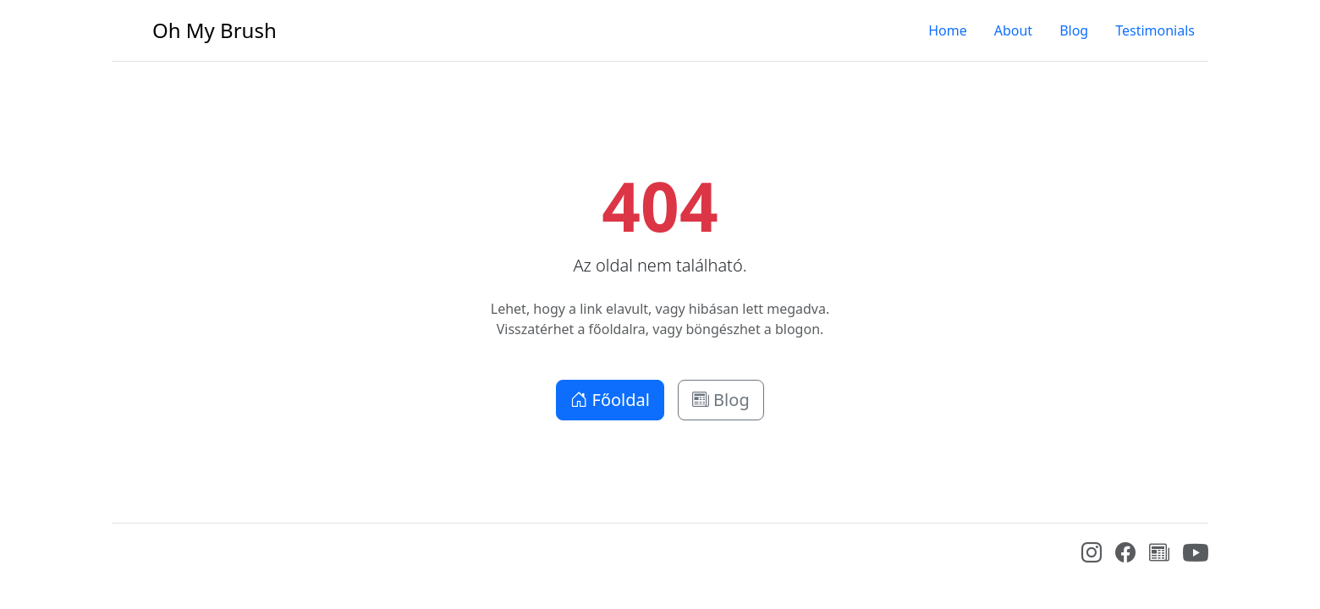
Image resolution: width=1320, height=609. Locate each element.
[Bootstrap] (124, 556)
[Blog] (1159, 555)
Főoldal (610, 399)
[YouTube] (1195, 560)
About (1013, 30)
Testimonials (1155, 30)
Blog (1073, 30)
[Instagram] (1091, 555)
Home (947, 30)
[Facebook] (1125, 555)
